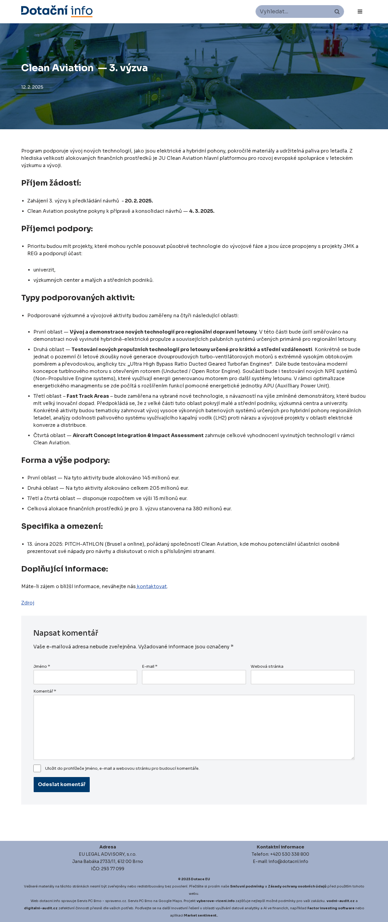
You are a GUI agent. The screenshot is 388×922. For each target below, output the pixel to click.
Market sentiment (200, 915)
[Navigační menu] (360, 11)
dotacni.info (49, 901)
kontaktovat (151, 586)
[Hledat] (293, 11)
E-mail (149, 666)
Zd (24, 603)
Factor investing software (331, 908)
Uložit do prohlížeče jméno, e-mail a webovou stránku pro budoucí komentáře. (122, 768)
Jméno (41, 666)
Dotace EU (200, 879)
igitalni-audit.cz (42, 908)
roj (31, 603)
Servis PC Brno (89, 901)
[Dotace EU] (56, 11)
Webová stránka (267, 666)
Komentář (44, 691)
